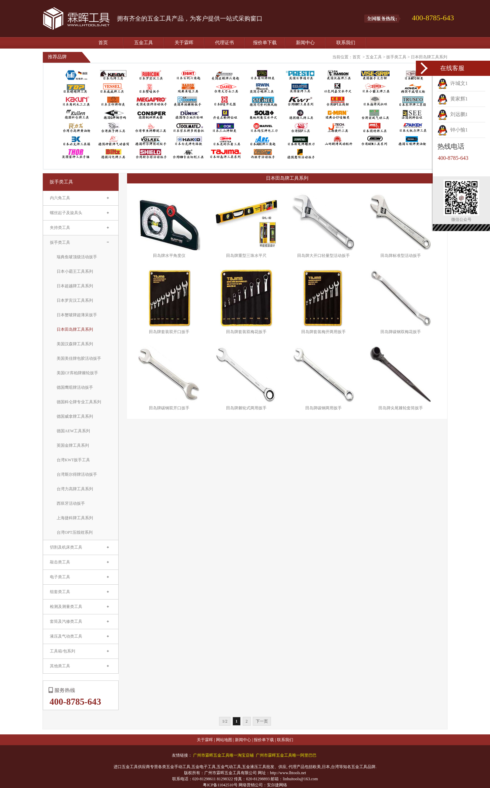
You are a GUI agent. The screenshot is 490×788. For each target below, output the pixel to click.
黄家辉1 (452, 98)
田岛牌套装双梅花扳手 (246, 331)
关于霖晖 (184, 42)
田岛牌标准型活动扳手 (400, 255)
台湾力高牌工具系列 (75, 489)
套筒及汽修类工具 (66, 621)
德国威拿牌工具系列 (75, 416)
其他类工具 (60, 666)
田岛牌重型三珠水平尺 (246, 255)
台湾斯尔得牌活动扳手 (77, 474)
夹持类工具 (60, 227)
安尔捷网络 (277, 785)
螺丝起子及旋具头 (66, 212)
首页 (103, 42)
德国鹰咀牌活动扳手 (75, 387)
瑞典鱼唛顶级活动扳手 (77, 257)
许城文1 (452, 83)
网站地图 (224, 739)
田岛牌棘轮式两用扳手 (246, 408)
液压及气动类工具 (66, 636)
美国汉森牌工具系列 (75, 344)
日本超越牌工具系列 (75, 286)
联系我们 (345, 42)
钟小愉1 (452, 130)
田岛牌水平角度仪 (169, 255)
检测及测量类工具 (66, 606)
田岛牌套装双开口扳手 (169, 331)
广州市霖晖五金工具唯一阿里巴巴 (286, 755)
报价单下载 (265, 42)
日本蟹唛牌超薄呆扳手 (77, 315)
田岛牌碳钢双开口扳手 (169, 408)
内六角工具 (60, 198)
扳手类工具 (396, 57)
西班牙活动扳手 (71, 503)
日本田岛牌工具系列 (429, 57)
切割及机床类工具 (66, 547)
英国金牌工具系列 (73, 445)
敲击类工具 (60, 562)
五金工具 (143, 42)
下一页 (262, 721)
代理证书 (224, 42)
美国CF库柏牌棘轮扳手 (77, 373)
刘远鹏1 (452, 114)
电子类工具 (60, 577)
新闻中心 (305, 42)
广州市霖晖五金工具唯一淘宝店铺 (223, 755)
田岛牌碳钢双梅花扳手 (400, 331)
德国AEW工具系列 (73, 431)
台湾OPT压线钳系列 (75, 532)
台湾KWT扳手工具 (73, 460)
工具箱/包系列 (62, 651)
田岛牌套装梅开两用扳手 (323, 331)
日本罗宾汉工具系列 (75, 300)
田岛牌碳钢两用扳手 (323, 408)
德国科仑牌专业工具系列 (79, 402)
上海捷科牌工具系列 (75, 518)
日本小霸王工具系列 (75, 271)
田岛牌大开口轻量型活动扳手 (323, 255)
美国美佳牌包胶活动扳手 (79, 358)
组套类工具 (60, 591)
